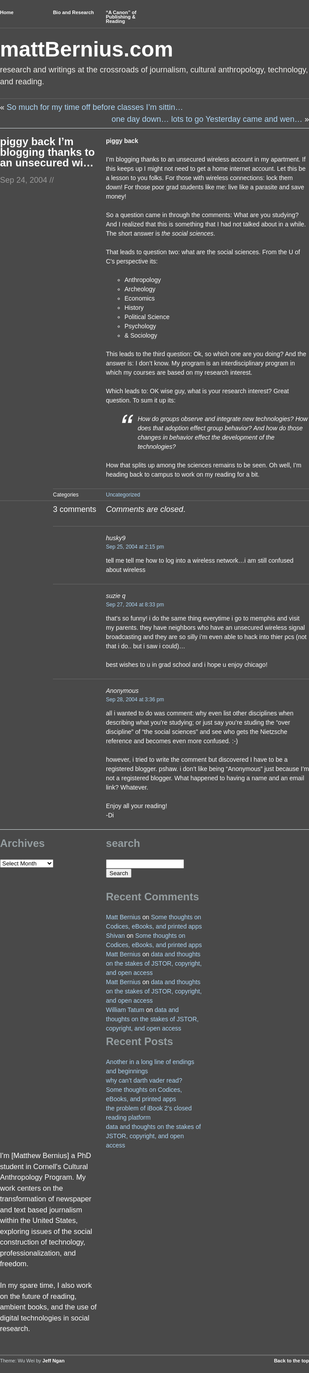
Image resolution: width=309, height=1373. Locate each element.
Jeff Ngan (53, 1360)
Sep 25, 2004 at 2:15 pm (135, 547)
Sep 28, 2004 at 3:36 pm (135, 699)
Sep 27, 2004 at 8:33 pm (135, 605)
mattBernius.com (86, 49)
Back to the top (291, 1360)
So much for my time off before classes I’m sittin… (95, 107)
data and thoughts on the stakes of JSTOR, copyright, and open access (154, 963)
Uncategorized (123, 495)
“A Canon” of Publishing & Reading (121, 17)
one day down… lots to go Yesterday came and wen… (207, 119)
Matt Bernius (123, 917)
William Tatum (125, 1009)
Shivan (115, 935)
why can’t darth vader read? (144, 1080)
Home (7, 12)
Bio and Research (73, 12)
